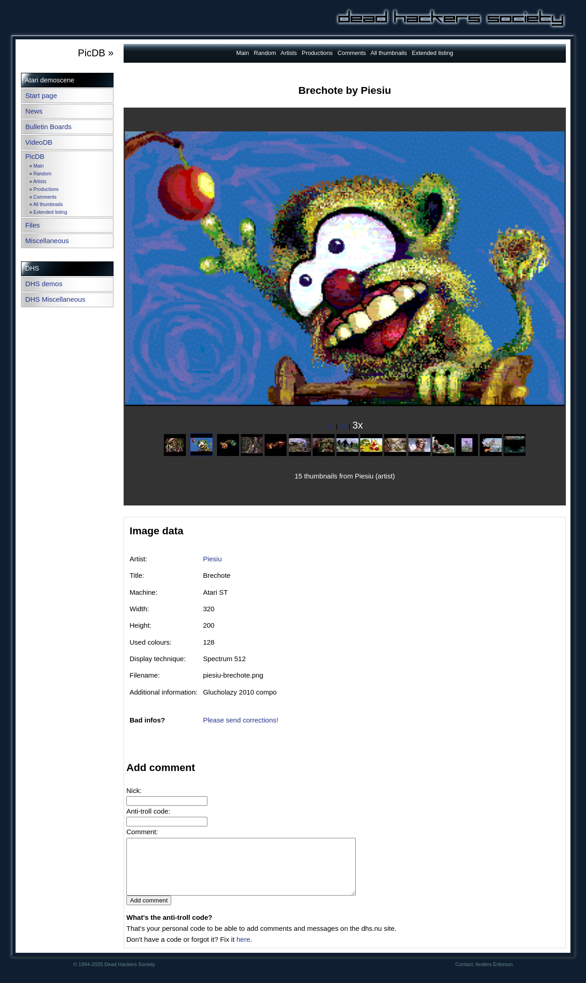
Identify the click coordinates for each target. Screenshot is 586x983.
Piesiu (212, 559)
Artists (39, 181)
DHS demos (43, 284)
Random (42, 173)
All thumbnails (48, 204)
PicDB (34, 156)
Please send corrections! (240, 720)
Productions (46, 189)
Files (32, 225)
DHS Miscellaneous (55, 299)
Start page (41, 95)
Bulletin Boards (48, 126)
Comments (44, 197)
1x (330, 426)
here (243, 950)
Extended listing (50, 212)
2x (343, 426)
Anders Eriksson (494, 975)
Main (38, 165)
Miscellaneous (47, 240)
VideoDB (38, 142)
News (34, 111)
